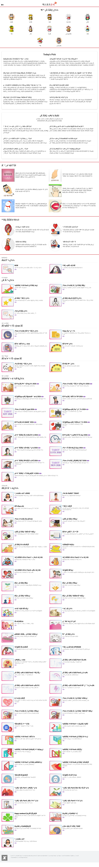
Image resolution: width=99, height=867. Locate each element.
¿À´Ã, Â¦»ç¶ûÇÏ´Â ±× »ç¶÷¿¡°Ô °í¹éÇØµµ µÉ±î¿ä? (65, 149)
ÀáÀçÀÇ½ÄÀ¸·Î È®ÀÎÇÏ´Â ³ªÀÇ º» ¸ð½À (15, 59)
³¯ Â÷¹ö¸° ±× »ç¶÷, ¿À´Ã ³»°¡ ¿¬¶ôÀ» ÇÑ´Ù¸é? (17, 126)
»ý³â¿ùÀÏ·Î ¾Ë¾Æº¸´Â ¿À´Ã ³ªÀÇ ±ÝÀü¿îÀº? (64, 59)
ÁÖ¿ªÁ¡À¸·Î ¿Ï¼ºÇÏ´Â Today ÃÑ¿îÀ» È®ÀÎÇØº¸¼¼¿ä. (19, 73)
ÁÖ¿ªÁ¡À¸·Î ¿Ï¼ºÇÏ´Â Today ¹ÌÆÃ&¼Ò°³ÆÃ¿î (17, 97)
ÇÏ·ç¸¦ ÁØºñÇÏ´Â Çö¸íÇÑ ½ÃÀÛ (59, 85)
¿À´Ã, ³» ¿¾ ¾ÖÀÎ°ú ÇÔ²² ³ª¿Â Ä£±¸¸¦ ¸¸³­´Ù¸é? (17, 138)
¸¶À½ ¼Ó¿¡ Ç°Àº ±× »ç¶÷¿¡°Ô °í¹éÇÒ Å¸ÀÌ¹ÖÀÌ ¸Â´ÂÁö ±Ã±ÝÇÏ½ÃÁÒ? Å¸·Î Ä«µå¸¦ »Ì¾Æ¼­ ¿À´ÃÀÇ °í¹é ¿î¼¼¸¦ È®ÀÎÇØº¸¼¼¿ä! (72, 152)
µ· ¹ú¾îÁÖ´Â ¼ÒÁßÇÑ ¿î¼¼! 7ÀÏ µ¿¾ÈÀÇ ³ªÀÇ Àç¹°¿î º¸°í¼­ (22, 85)
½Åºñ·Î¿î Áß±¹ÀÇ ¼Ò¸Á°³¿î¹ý (59, 97)
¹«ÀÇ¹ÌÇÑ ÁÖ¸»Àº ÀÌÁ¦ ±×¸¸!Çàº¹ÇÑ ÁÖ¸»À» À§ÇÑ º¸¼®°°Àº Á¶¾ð (71, 73)
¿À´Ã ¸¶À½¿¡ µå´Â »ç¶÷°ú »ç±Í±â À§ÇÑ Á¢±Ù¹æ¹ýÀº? (67, 126)
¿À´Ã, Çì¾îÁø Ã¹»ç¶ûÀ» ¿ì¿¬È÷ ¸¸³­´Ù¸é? (15, 149)
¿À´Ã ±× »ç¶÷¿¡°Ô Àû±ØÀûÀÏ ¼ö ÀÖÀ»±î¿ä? (63, 138)
